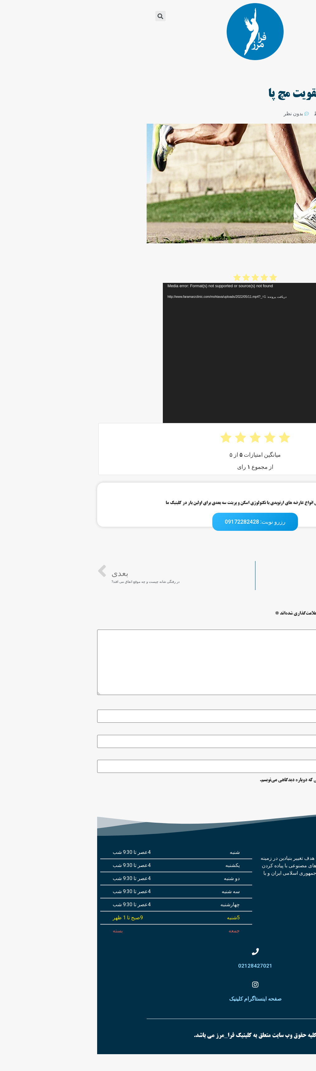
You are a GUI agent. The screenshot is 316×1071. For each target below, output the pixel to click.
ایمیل (308, 730)
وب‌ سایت (308, 755)
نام (311, 705)
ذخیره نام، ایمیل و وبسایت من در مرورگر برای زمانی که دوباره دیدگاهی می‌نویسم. (237, 780)
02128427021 (158, 974)
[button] (253, 16)
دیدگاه (307, 624)
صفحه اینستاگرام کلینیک (158, 1016)
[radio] (176, 277)
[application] (190, 353)
